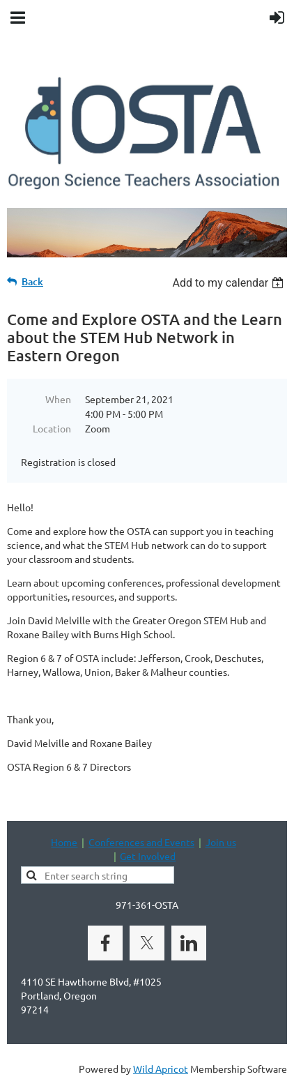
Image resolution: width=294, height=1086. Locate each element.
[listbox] (229, 283)
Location (52, 428)
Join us (221, 842)
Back (32, 281)
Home (64, 842)
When (58, 399)
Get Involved (148, 856)
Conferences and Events (141, 842)
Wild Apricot (160, 1068)
